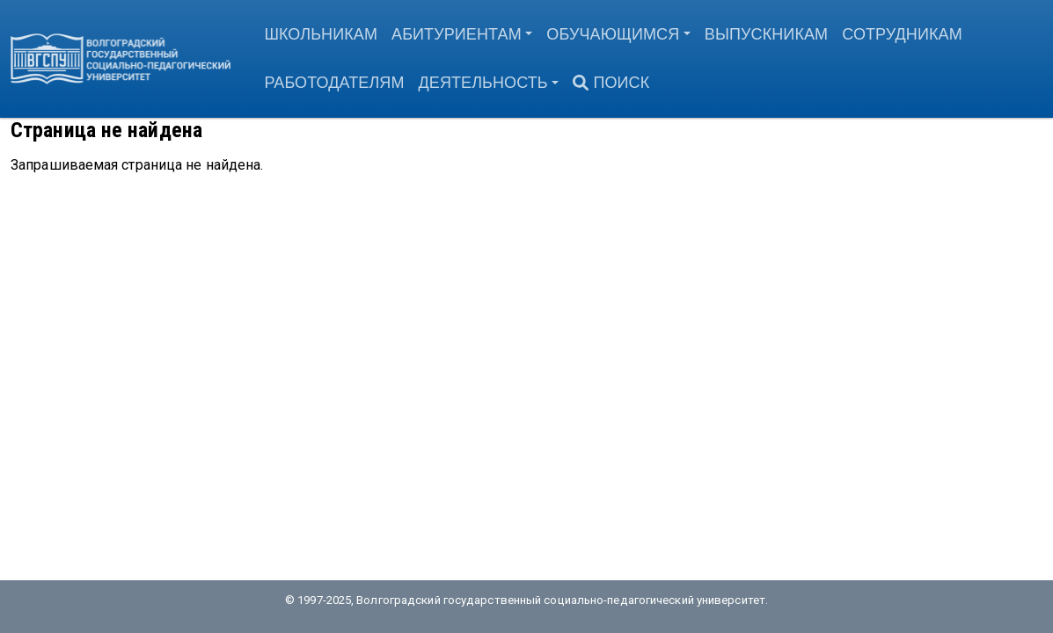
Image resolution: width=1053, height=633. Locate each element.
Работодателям (334, 82)
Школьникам (320, 34)
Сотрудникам (902, 34)
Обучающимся (612, 34)
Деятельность (483, 82)
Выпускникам (766, 34)
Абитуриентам (456, 34)
